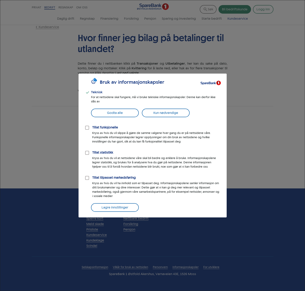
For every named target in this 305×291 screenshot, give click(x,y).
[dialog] (152, 145)
